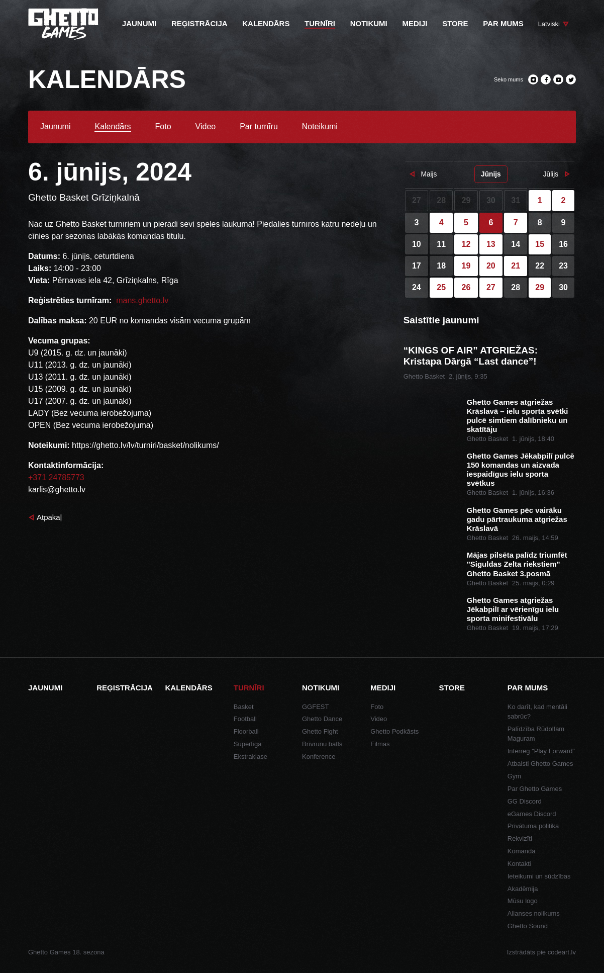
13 (490, 244)
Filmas (379, 744)
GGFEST (315, 707)
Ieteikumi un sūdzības (539, 876)
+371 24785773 (56, 477)
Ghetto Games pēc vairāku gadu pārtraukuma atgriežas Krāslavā (517, 519)
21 (515, 265)
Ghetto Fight (320, 731)
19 (466, 265)
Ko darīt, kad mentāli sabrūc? (537, 712)
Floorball (246, 731)
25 (441, 287)
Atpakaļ (49, 517)
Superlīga (248, 744)
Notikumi (320, 687)
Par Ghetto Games (535, 788)
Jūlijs (550, 174)
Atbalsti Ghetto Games (540, 763)
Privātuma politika (533, 826)
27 (490, 287)
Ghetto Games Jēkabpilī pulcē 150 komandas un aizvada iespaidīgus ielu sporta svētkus (520, 469)
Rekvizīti (520, 838)
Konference (319, 756)
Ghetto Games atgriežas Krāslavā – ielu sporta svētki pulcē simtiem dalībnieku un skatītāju (517, 415)
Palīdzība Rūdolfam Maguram (536, 734)
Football (245, 719)
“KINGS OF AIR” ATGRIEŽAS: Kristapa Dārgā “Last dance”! (471, 356)
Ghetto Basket (424, 376)
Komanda (522, 851)
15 (539, 244)
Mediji (382, 687)
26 (466, 287)
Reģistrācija (124, 687)
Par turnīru (259, 127)
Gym (514, 776)
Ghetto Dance (322, 719)
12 (466, 244)
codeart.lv (562, 952)
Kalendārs (112, 127)
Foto (163, 127)
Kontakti (519, 863)
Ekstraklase (250, 756)
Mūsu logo (523, 901)
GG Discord (525, 801)
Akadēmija (523, 889)
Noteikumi (320, 127)
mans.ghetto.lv (141, 300)
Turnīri (249, 687)
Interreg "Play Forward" (541, 751)
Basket (244, 707)
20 (490, 265)
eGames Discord (532, 814)
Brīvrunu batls (322, 744)
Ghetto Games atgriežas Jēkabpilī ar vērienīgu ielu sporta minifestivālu (513, 609)
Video (205, 127)
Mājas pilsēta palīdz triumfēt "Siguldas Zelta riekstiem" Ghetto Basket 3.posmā (517, 564)
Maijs (429, 174)
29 (539, 287)
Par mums (528, 687)
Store (452, 687)
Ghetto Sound (528, 926)
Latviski (549, 24)
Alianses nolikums (534, 913)
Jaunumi (55, 127)
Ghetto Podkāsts (394, 731)
